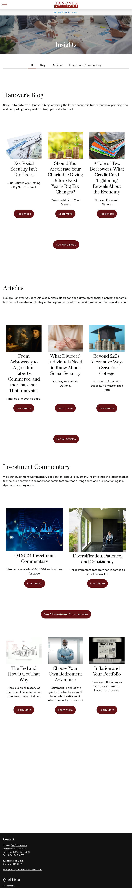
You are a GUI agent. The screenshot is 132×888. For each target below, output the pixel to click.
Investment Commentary (85, 65)
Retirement (8, 885)
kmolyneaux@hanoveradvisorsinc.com (22, 869)
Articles (57, 65)
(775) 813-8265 (19, 845)
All (31, 65)
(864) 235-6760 (18, 848)
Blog (43, 65)
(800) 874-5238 (21, 852)
